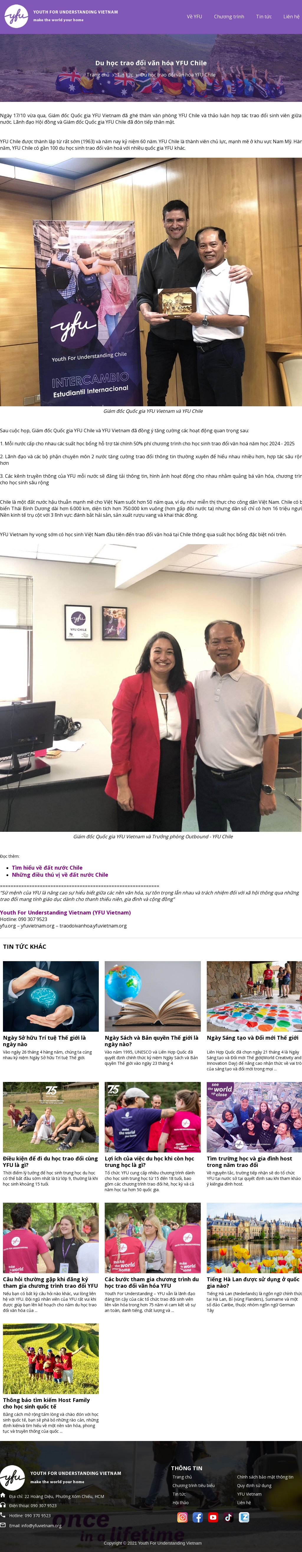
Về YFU (194, 16)
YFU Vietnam (249, 1494)
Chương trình (229, 16)
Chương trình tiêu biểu (194, 1485)
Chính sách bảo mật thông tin (265, 1477)
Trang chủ (97, 74)
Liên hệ (244, 1502)
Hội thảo (181, 1502)
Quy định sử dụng (254, 1485)
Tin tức (264, 16)
